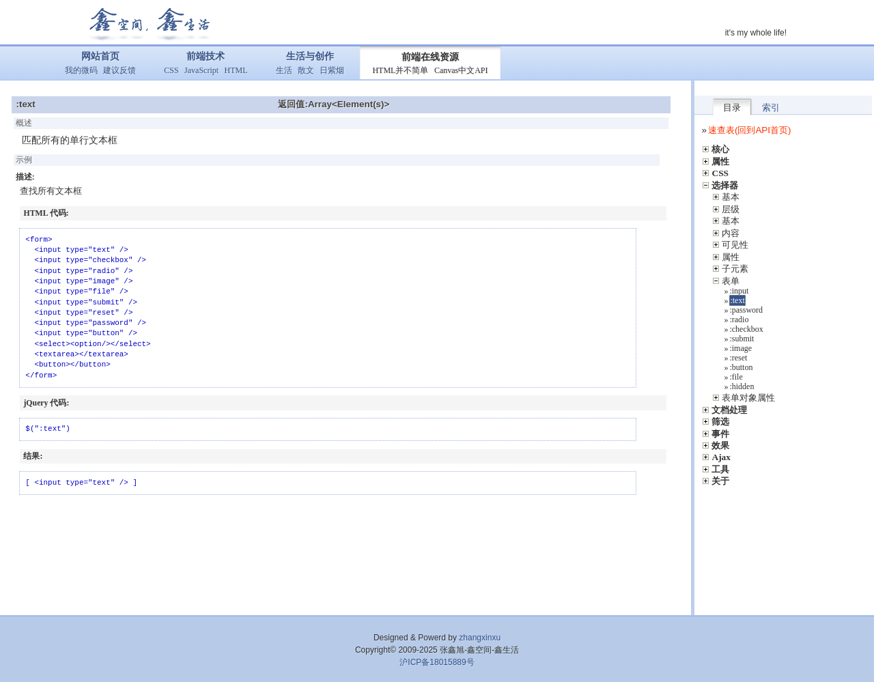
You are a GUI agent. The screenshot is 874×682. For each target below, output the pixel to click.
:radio (738, 319)
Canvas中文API (461, 70)
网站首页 (100, 56)
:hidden (741, 386)
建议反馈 (119, 70)
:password (746, 310)
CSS (171, 70)
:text (737, 300)
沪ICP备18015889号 (436, 662)
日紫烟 (332, 70)
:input (738, 291)
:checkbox (746, 329)
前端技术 (205, 56)
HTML (236, 70)
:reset (738, 358)
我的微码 (81, 70)
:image (740, 348)
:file (735, 377)
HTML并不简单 (400, 70)
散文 (306, 70)
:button (740, 367)
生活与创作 (310, 56)
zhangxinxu (480, 637)
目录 (732, 107)
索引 (771, 107)
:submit (741, 338)
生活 (284, 70)
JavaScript (201, 70)
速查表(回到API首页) (749, 130)
